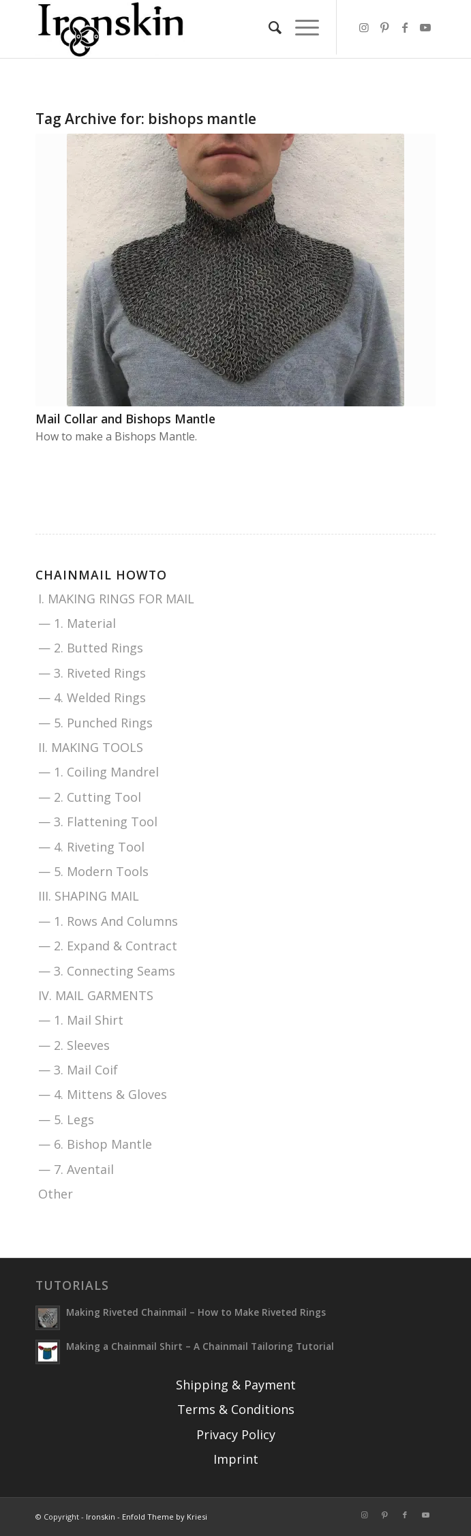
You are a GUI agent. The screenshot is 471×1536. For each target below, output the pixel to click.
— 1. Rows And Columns (108, 921)
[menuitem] (268, 27)
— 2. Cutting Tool (89, 797)
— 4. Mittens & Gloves (102, 1094)
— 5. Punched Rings (95, 722)
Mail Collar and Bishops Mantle (125, 418)
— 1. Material (77, 623)
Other (55, 1194)
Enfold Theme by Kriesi (164, 1516)
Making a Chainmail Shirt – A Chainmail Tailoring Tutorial (200, 1346)
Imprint (235, 1459)
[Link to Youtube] (425, 27)
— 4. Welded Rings (92, 697)
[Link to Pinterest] (384, 27)
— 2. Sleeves (74, 1045)
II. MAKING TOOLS (90, 747)
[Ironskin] (195, 29)
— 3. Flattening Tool (97, 821)
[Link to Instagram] (364, 27)
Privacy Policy (235, 1434)
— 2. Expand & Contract (107, 945)
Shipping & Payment (236, 1384)
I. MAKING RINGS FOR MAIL (116, 598)
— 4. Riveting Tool (91, 847)
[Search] (268, 27)
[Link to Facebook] (405, 27)
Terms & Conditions (235, 1409)
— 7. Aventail (76, 1169)
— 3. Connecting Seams (106, 971)
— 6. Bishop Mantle (95, 1144)
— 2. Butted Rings (90, 647)
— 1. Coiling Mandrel (98, 772)
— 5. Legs (66, 1119)
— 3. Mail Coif (78, 1069)
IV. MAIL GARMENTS (95, 995)
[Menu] (300, 27)
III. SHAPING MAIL (88, 896)
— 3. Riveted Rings (92, 673)
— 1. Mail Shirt (80, 1020)
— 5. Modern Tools (93, 871)
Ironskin (100, 1516)
